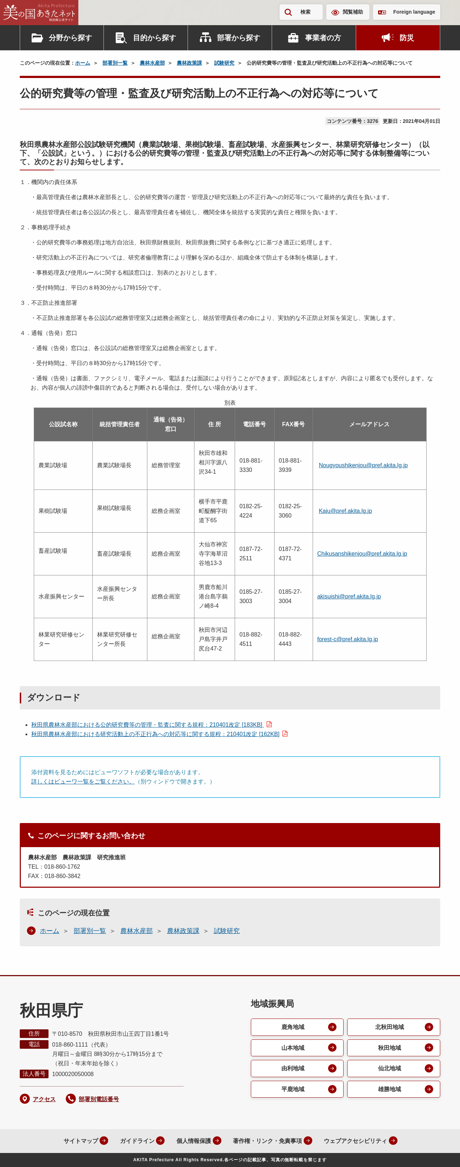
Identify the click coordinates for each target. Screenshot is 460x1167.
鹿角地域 (292, 1027)
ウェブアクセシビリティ (355, 1141)
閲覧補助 (353, 12)
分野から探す (70, 38)
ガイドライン (136, 1141)
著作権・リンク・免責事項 (266, 1141)
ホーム (82, 63)
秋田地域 (389, 1048)
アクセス (44, 1099)
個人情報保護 (192, 1141)
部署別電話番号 (99, 1099)
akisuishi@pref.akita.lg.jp (349, 596)
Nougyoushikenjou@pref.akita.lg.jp (363, 465)
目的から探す (154, 38)
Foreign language (414, 12)
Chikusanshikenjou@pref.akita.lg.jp (362, 554)
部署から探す (238, 38)
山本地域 (292, 1048)
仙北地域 (389, 1069)
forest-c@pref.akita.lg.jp (347, 639)
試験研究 (224, 63)
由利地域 (292, 1069)
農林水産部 (152, 63)
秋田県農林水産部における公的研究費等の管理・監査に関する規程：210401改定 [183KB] (147, 725)
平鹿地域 (292, 1089)
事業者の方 (323, 38)
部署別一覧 (115, 63)
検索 (305, 12)
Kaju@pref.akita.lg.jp (345, 511)
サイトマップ (79, 1141)
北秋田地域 (389, 1027)
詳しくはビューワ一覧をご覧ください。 (83, 781)
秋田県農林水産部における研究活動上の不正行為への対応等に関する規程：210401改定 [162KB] (155, 734)
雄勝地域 (389, 1089)
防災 (407, 38)
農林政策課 (189, 63)
